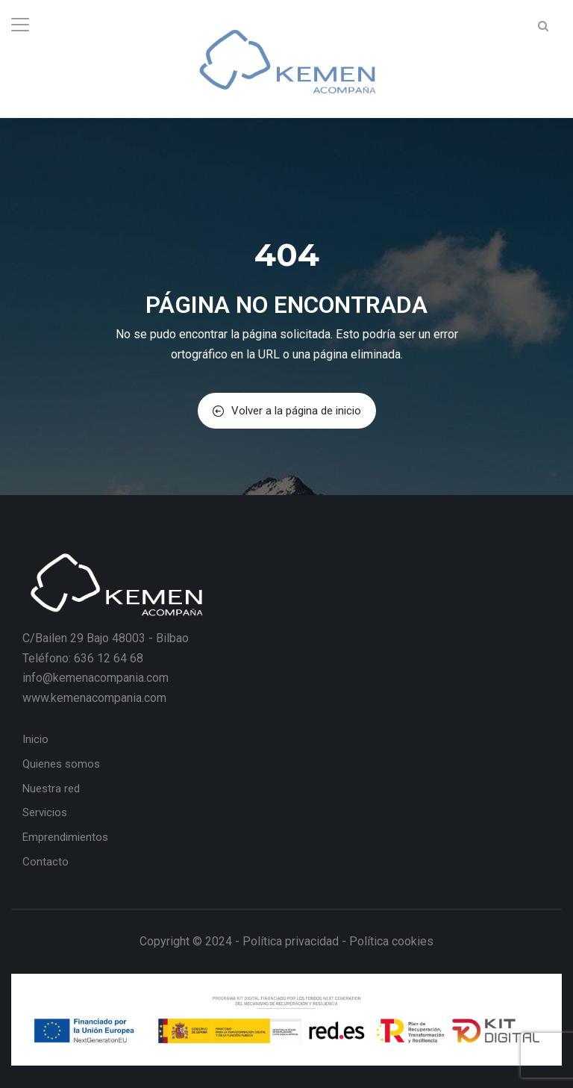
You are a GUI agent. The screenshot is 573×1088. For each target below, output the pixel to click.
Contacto (45, 861)
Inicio (35, 739)
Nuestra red (51, 788)
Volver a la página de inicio (287, 410)
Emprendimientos (65, 837)
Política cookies (391, 941)
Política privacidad (290, 941)
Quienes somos (61, 764)
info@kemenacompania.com (95, 678)
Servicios (44, 812)
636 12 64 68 (108, 658)
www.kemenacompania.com (94, 698)
